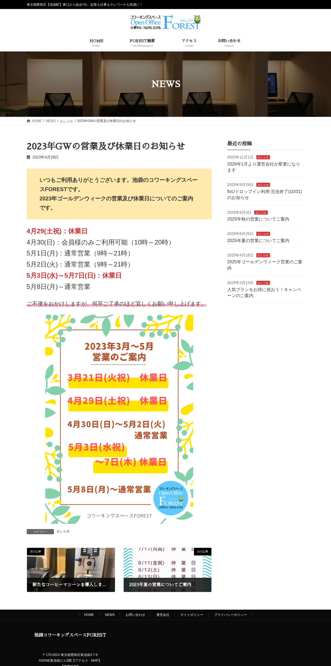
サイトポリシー (191, 615)
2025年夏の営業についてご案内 (258, 240)
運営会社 (162, 615)
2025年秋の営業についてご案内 (258, 219)
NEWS (110, 615)
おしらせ (63, 531)
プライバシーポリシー (230, 615)
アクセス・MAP (86, 660)
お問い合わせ (135, 615)
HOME (89, 615)
